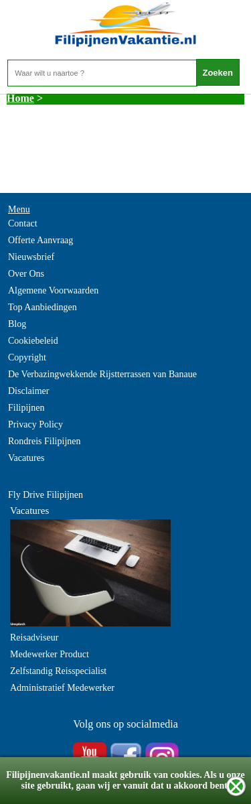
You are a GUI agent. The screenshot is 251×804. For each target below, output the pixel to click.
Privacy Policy (35, 424)
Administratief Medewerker (62, 688)
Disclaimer (28, 391)
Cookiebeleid (33, 341)
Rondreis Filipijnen (44, 441)
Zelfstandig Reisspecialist (58, 671)
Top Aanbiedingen (42, 307)
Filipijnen (26, 408)
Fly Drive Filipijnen (45, 495)
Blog (17, 324)
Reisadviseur (34, 637)
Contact (22, 223)
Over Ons (26, 274)
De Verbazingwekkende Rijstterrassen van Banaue (102, 374)
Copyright (27, 357)
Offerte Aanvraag (40, 240)
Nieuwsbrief (31, 257)
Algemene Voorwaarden (53, 290)
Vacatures (26, 458)
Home (20, 98)
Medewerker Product (49, 654)
